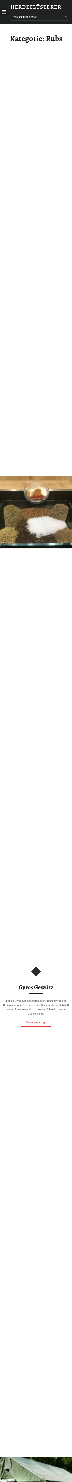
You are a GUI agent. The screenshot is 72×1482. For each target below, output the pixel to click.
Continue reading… (38, 1021)
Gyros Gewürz (36, 987)
